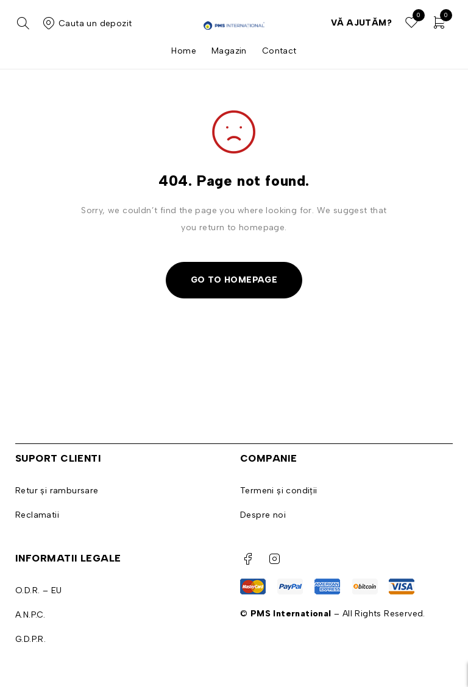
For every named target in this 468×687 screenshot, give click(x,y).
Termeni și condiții (278, 490)
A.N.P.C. (30, 615)
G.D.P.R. (30, 639)
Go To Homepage (234, 280)
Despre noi (263, 515)
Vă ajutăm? (361, 23)
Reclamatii (37, 515)
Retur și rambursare (57, 490)
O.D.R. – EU (38, 590)
